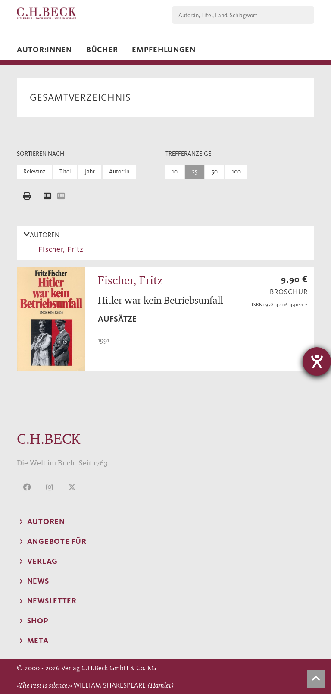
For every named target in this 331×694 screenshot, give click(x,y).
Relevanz (34, 171)
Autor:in (119, 171)
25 (194, 171)
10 (175, 171)
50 (215, 171)
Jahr (90, 171)
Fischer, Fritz (59, 249)
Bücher (102, 49)
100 (236, 171)
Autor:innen (44, 49)
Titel (65, 171)
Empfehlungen (164, 49)
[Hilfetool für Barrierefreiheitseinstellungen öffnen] (317, 361)
